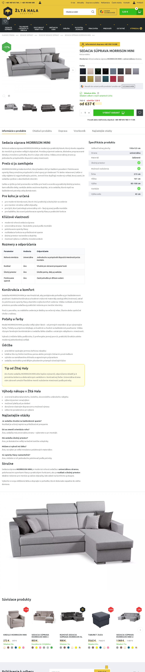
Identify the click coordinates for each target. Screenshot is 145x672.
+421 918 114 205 (110, 38)
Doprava (62, 124)
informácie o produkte (14, 124)
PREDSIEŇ (107, 22)
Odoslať (102, 665)
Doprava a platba (92, 3)
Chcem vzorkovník (98, 12)
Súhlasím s (67, 671)
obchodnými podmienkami (71, 671)
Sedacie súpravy (8, 22)
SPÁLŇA (66, 22)
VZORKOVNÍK (128, 80)
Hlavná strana (8, 28)
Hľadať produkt (63, 12)
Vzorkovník (79, 124)
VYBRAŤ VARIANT (114, 106)
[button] (73, 63)
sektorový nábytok (39, 22)
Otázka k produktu (42, 124)
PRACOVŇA (93, 22)
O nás (73, 3)
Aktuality (80, 3)
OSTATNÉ (121, 22)
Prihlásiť (138, 3)
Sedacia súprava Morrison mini (78, 28)
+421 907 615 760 (12, 3)
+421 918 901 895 (28, 3)
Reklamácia (105, 3)
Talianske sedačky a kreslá (23, 22)
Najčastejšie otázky (102, 124)
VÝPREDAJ (136, 22)
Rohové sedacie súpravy (49, 28)
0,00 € (132, 11)
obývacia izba (53, 22)
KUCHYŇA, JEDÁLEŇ (79, 22)
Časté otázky (117, 3)
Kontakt (127, 3)
